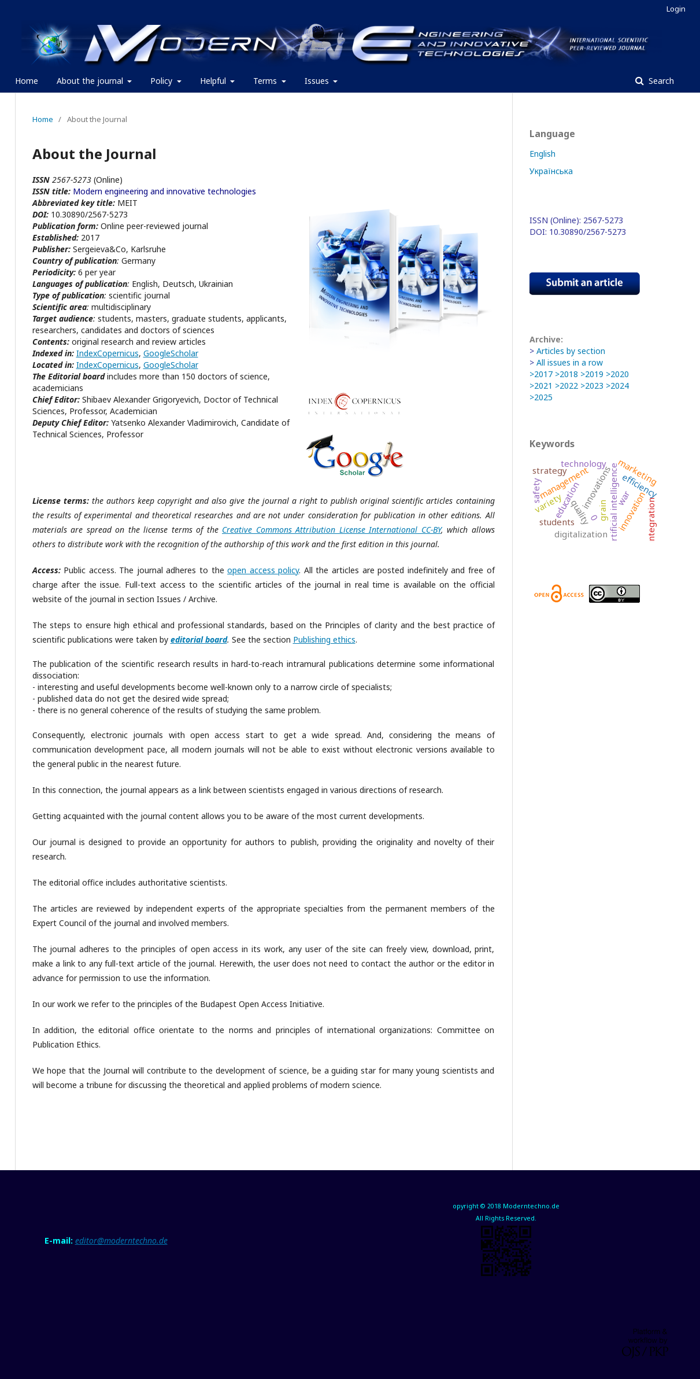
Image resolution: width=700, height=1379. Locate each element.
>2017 (541, 373)
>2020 (617, 373)
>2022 (566, 385)
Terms (266, 80)
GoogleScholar (170, 353)
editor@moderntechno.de (121, 1240)
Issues (318, 80)
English (542, 153)
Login (676, 8)
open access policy (263, 570)
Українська (551, 170)
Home (26, 80)
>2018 (566, 373)
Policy (162, 80)
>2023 (591, 385)
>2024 (617, 385)
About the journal (91, 80)
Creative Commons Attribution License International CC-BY (331, 529)
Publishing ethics (324, 639)
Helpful (214, 80)
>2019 (591, 373)
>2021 (541, 385)
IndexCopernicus (107, 353)
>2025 (541, 397)
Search (660, 80)
